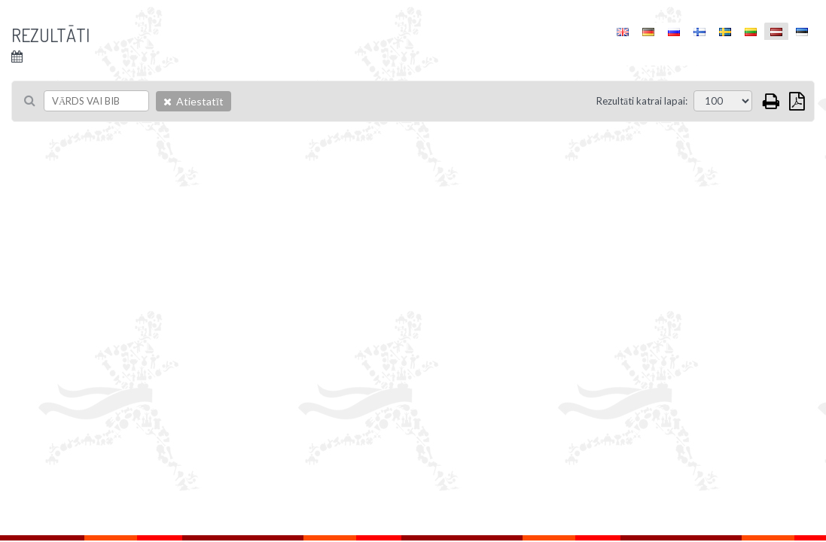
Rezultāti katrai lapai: (641, 101)
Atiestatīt (193, 101)
